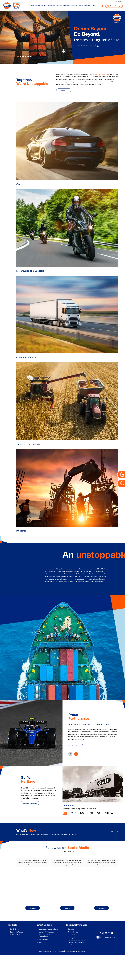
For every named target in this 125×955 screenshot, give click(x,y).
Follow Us (33, 908)
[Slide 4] (28, 56)
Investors (74, 5)
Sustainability (43, 939)
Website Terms (73, 935)
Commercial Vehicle (16, 932)
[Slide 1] (20, 56)
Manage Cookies (73, 938)
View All (109, 813)
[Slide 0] (18, 56)
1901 (65, 813)
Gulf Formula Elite (16, 935)
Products (34, 5)
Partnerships (48, 5)
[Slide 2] (23, 56)
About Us (87, 5)
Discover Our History (30, 803)
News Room (66, 5)
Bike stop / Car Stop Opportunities (46, 935)
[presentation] (76, 754)
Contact (93, 5)
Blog (40, 942)
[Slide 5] (30, 56)
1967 (99, 813)
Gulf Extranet (118, 1)
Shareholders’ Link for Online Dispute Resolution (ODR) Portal (77, 942)
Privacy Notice (73, 932)
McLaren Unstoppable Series (48, 929)
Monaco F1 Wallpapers (46, 932)
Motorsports (57, 5)
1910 (73, 813)
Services (40, 5)
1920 (90, 813)
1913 (82, 813)
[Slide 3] (25, 56)
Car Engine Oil (14, 929)
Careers (80, 5)
